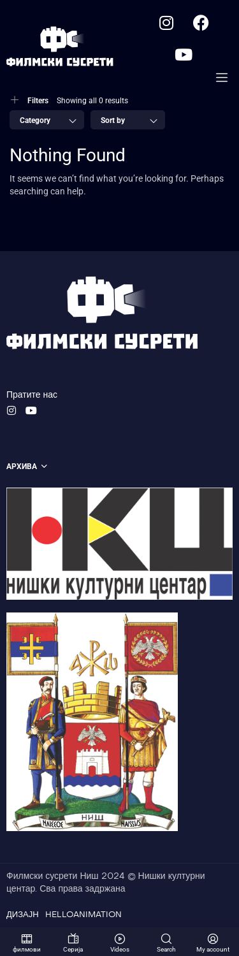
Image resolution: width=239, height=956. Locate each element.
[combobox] (47, 119)
